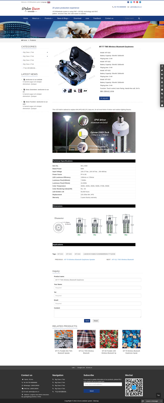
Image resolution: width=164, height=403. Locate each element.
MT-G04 (77, 254)
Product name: (59, 276)
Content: (57, 308)
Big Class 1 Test (28, 52)
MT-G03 (69, 254)
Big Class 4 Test (28, 64)
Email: (56, 300)
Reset (96, 321)
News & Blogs (63, 18)
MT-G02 (60, 254)
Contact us (109, 18)
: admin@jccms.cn (135, 7)
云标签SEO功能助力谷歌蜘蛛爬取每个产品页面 (99, 254)
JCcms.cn (89, 367)
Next (93, 66)
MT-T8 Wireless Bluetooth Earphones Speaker (79, 259)
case (87, 18)
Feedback (97, 18)
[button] (39, 18)
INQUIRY (104, 98)
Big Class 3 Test (28, 60)
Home (25, 18)
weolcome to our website (32, 79)
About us (36, 18)
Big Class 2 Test (28, 56)
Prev (57, 66)
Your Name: (58, 284)
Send (87, 321)
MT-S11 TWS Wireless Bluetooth (123, 259)
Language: (45, 2)
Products (49, 18)
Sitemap (96, 401)
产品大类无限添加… (30, 68)
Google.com (81, 367)
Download (77, 18)
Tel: (55, 292)
